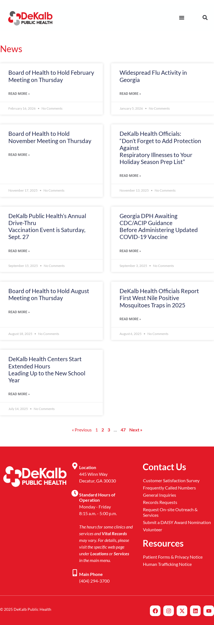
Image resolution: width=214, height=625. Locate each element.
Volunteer (152, 529)
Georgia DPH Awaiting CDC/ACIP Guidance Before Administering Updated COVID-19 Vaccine (159, 226)
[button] (205, 17)
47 (123, 429)
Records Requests (160, 502)
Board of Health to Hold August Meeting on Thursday (48, 294)
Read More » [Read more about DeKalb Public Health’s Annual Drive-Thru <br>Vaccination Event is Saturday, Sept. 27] (19, 251)
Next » (135, 429)
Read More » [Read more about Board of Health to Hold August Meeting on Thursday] (19, 312)
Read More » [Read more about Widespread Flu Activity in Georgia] (130, 94)
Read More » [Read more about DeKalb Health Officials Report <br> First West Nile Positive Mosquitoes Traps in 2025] (130, 319)
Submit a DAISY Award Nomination (177, 522)
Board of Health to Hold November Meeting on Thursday (49, 137)
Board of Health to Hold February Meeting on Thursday (51, 76)
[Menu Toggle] (181, 17)
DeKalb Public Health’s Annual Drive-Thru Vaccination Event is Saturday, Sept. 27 (47, 226)
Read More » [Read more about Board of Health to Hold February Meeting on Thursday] (19, 94)
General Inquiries (159, 495)
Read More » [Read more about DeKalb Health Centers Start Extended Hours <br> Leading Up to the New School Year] (19, 394)
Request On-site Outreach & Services (170, 512)
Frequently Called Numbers (169, 487)
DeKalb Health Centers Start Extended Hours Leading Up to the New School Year (46, 369)
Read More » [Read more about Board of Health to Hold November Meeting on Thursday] (19, 155)
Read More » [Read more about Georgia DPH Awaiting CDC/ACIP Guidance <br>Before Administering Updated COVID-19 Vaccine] (130, 251)
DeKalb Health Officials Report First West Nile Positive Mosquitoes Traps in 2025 (159, 297)
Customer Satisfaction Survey (171, 480)
